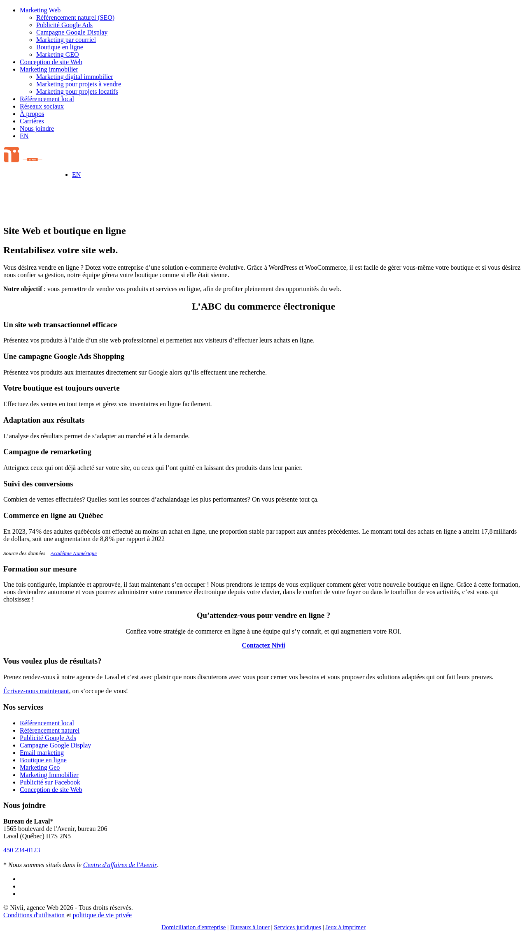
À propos (32, 113)
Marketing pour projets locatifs (77, 91)
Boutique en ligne (59, 47)
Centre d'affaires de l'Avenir (120, 864)
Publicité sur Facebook (50, 782)
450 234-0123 (21, 850)
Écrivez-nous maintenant (36, 690)
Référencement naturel (49, 730)
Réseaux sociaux (42, 106)
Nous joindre (37, 128)
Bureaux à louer (250, 927)
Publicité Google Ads (64, 24)
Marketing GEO (57, 54)
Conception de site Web (51, 61)
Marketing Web (40, 10)
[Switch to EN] (24, 135)
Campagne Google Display (71, 32)
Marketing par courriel (66, 39)
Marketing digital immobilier (74, 76)
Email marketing (42, 752)
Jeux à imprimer (345, 927)
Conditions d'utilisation (34, 915)
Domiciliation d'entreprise (193, 927)
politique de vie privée (102, 915)
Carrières (32, 121)
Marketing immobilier (49, 69)
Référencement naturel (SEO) (75, 17)
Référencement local (47, 98)
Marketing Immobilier (49, 774)
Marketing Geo (40, 767)
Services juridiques (297, 927)
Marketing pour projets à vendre (78, 84)
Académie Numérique (74, 553)
